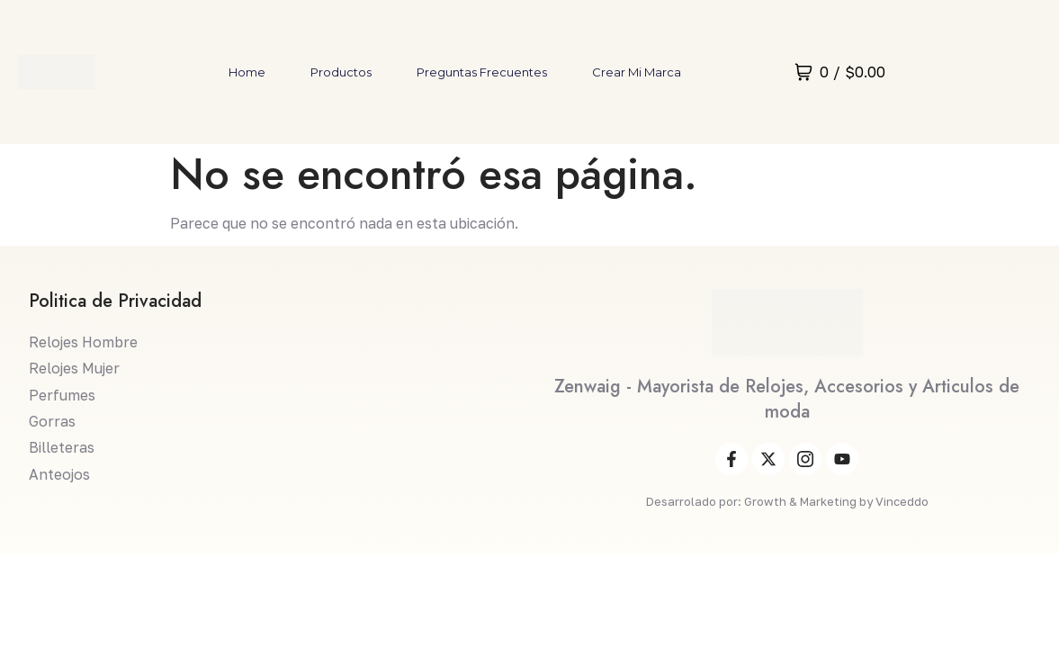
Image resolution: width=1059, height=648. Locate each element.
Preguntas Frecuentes (482, 72)
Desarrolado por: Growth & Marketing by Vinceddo (787, 502)
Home (247, 72)
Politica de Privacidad (115, 302)
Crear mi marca (636, 72)
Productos (341, 72)
